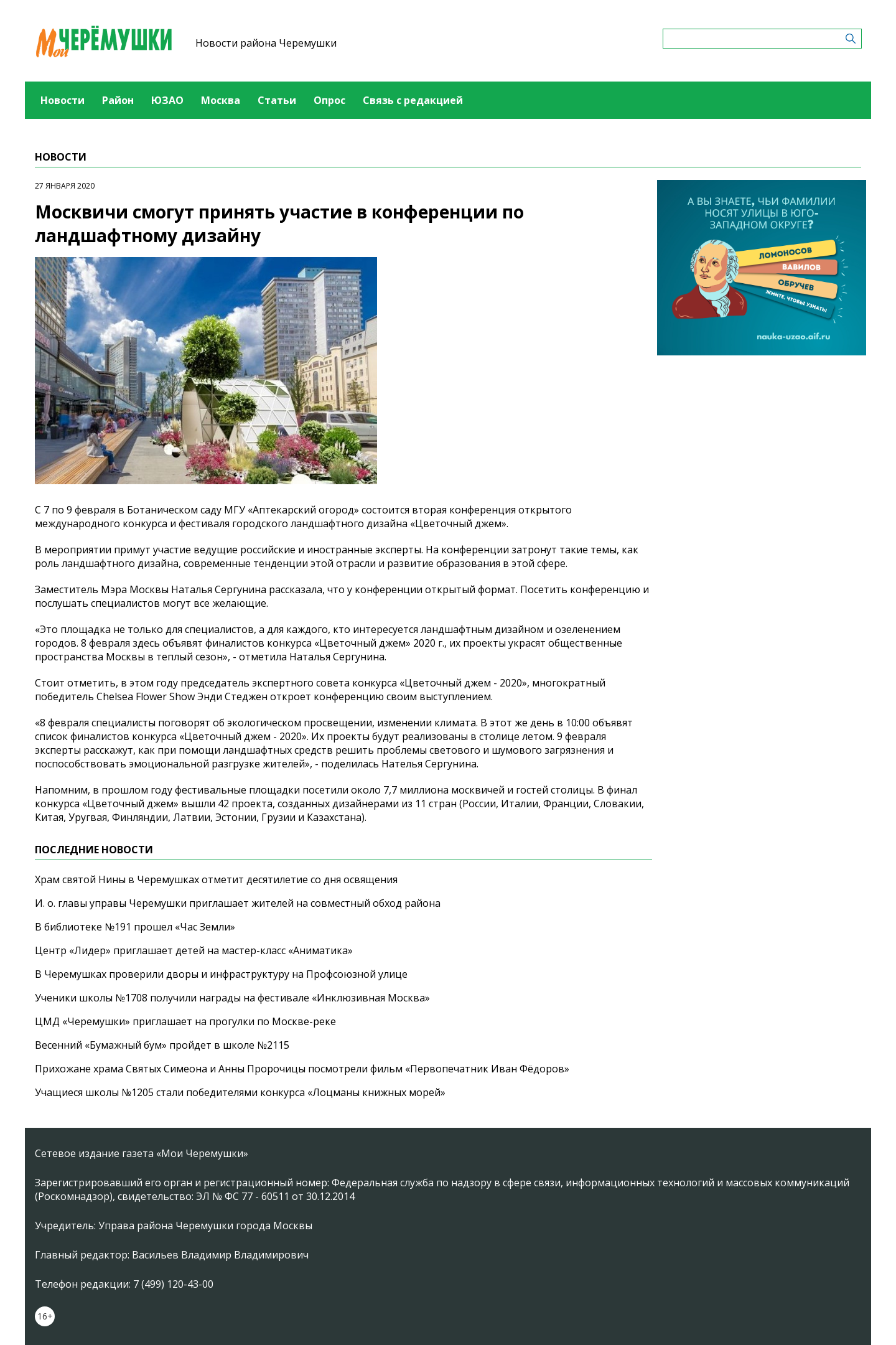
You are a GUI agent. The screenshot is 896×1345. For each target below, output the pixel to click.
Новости (62, 100)
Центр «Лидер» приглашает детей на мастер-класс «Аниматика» (194, 950)
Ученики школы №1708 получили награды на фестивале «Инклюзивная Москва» (232, 998)
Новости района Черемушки (266, 43)
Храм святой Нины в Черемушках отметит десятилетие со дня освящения (216, 879)
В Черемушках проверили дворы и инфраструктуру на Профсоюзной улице (221, 974)
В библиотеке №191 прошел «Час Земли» (135, 927)
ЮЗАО (167, 100)
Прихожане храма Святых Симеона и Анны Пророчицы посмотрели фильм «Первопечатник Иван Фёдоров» (302, 1069)
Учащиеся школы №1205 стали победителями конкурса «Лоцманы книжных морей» (240, 1092)
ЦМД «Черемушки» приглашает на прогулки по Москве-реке (185, 1021)
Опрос (329, 100)
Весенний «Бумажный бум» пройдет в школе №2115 (162, 1045)
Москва (220, 100)
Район (118, 100)
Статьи (277, 100)
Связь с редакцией (413, 100)
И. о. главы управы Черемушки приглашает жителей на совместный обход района (238, 903)
